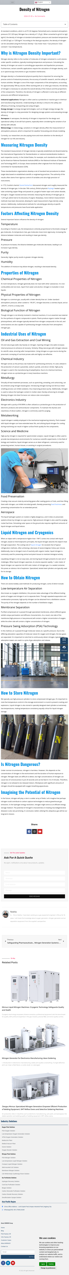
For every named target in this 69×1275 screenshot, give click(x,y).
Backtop (64, 659)
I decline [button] (51, 1264)
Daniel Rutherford (26, 185)
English (39, 2)
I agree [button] (43, 1264)
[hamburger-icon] (12, 2)
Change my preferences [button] (48, 1268)
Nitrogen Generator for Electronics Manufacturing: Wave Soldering (29, 1058)
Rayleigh (51, 188)
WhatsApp (64, 650)
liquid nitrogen (36, 545)
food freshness (56, 504)
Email (64, 642)
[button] (65, 24)
